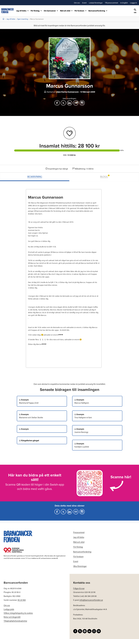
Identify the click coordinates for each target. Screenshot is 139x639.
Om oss (7, 605)
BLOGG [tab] (105, 176)
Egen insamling (22, 19)
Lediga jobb (9, 609)
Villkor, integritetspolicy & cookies (18, 613)
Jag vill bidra (11, 19)
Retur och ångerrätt (12, 617)
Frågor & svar (79, 588)
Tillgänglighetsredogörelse (15, 621)
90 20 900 (22, 600)
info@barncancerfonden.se (91, 600)
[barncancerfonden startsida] (7, 10)
